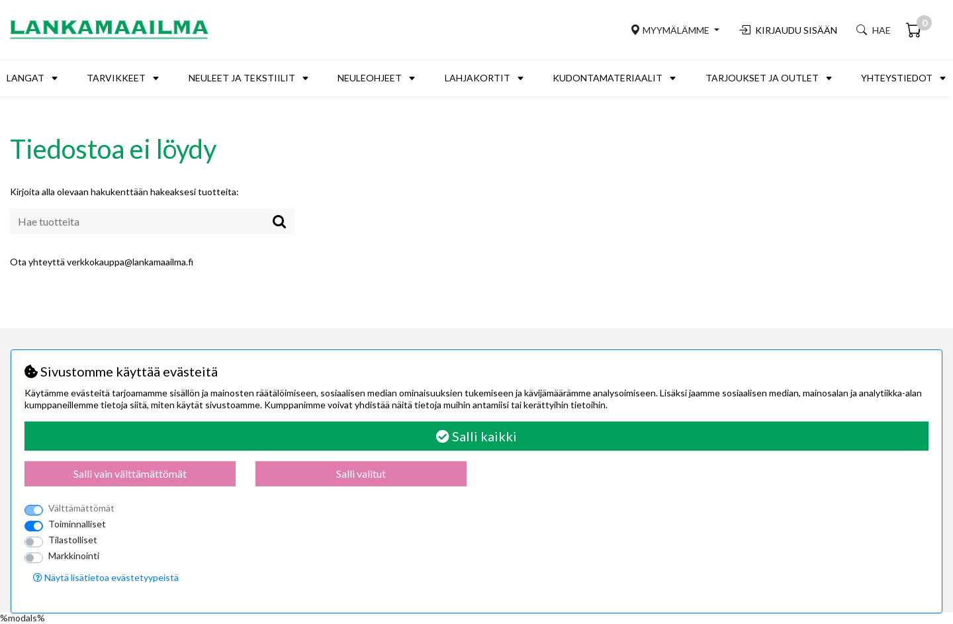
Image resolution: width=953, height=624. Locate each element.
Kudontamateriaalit (607, 77)
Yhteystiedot (896, 77)
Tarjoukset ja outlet (762, 77)
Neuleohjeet (370, 77)
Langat (25, 77)
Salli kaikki (476, 436)
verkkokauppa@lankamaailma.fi (130, 261)
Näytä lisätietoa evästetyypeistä (106, 577)
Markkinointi (73, 555)
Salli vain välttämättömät (130, 473)
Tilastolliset (72, 539)
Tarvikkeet (116, 77)
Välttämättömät (81, 507)
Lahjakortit (477, 77)
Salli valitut (361, 473)
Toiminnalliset (77, 523)
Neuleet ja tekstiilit (242, 77)
